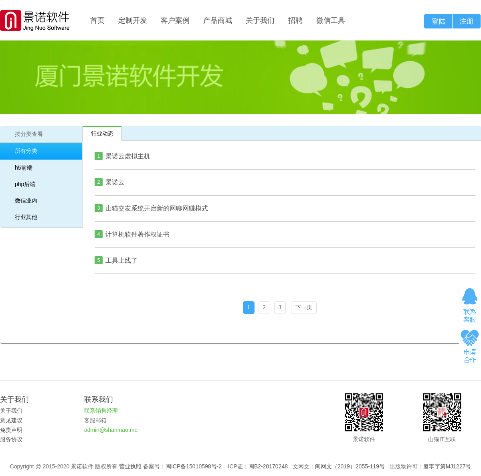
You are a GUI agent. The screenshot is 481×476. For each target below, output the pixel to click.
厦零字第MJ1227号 (447, 466)
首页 (97, 20)
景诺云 (115, 182)
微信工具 (330, 20)
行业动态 (102, 133)
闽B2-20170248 (268, 466)
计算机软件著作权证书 (137, 234)
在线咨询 (470, 305)
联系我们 (98, 399)
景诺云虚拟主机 (127, 156)
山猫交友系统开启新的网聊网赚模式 (156, 208)
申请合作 (470, 346)
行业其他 (26, 217)
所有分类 (26, 151)
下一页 (303, 307)
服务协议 (11, 439)
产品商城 (217, 20)
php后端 (25, 184)
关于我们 (260, 20)
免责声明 (11, 430)
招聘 (295, 20)
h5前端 (23, 167)
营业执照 (130, 466)
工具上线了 (121, 260)
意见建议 (11, 420)
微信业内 (26, 200)
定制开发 (132, 20)
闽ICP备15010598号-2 (194, 466)
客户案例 (175, 20)
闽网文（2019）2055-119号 (350, 466)
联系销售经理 (101, 410)
